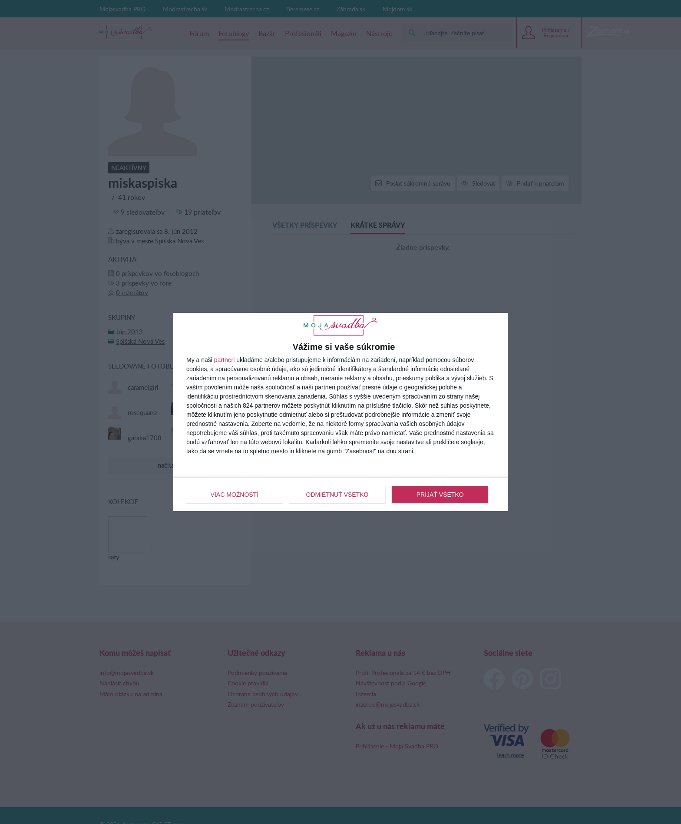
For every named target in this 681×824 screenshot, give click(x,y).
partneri (224, 360)
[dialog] (340, 412)
